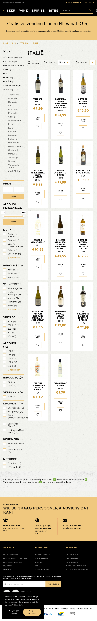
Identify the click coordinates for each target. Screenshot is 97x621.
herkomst (11, 265)
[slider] (3, 216)
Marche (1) (13, 298)
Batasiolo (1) (14, 240)
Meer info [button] (18, 605)
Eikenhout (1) (14, 463)
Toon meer (15, 258)
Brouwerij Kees (42, 555)
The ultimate (72, 555)
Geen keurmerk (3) (16, 444)
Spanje (12, 161)
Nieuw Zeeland (15, 146)
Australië (13, 98)
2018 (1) (12, 321)
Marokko (12, 135)
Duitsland (13, 109)
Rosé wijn (8, 81)
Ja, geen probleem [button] (32, 612)
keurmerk (11, 439)
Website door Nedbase (81, 609)
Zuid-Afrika (14, 171)
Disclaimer (54, 609)
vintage (9, 317)
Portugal (12, 153)
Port (5, 73)
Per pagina (81, 62)
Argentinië (13, 94)
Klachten (7, 566)
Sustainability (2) (15, 450)
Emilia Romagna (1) (14, 293)
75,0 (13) (12, 385)
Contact (7, 570)
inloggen (89, 2)
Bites (53, 11)
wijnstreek (12, 284)
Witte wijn (8, 89)
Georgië (12, 116)
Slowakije (13, 157)
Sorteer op (49, 62)
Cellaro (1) (13, 250)
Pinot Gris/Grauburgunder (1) (16, 417)
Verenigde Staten (13, 166)
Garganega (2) (15, 411)
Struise (38, 562)
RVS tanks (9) (15, 467)
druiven (9, 403)
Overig (7, 69)
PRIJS (7, 183)
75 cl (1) (12, 382)
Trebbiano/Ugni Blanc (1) (16, 431)
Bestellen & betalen (13, 562)
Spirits (38, 11)
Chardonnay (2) (16, 408)
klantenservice (73, 2)
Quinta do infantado (76, 566)
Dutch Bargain (41, 559)
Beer (10, 11)
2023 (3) (12, 336)
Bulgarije (13, 101)
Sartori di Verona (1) (13, 235)
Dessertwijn (10, 61)
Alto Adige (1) (15, 288)
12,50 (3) (12, 358)
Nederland (13, 142)
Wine (23, 11)
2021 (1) (12, 329)
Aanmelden (53, 584)
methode (10, 459)
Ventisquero (72, 562)
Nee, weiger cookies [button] (14, 612)
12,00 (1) (12, 351)
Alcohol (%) (10, 345)
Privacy (64, 609)
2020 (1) (12, 325)
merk (7, 230)
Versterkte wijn (12, 85)
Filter (13, 196)
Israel (11, 124)
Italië (10, 127)
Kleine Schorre (42, 570)
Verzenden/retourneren (15, 559)
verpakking (12, 392)
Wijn (6, 51)
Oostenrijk (13, 150)
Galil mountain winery (77, 570)
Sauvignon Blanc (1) (13, 425)
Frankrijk (13, 113)
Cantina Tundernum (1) (15, 245)
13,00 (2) (12, 366)
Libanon (12, 131)
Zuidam (38, 566)
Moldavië (12, 138)
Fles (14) (12, 396)
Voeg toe (37, 118)
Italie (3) (12, 269)
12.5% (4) (12, 362)
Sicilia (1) (12, 273)
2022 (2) (12, 332)
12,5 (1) (11, 355)
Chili (10, 105)
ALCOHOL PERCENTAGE (12, 206)
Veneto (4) (13, 277)
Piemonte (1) (14, 302)
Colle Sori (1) (14, 254)
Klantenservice (10, 555)
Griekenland (14, 120)
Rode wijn (8, 77)
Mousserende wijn (13, 65)
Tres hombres (73, 559)
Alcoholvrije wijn (12, 57)
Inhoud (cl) (12, 377)
